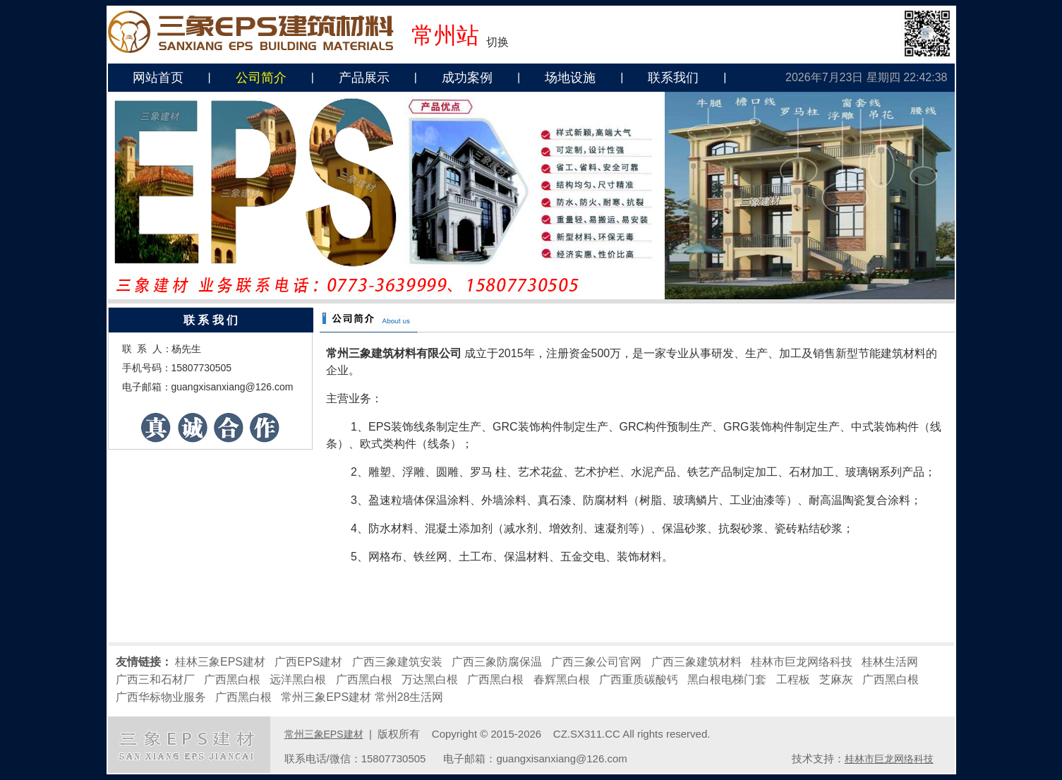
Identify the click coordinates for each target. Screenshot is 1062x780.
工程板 (793, 679)
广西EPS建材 (308, 662)
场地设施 (570, 78)
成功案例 (467, 78)
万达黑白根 (430, 679)
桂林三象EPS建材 (220, 662)
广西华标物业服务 (161, 697)
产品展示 (364, 78)
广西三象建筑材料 (696, 662)
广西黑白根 (232, 679)
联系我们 (673, 78)
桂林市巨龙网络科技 (801, 662)
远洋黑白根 (298, 679)
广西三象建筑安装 (397, 662)
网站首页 (158, 78)
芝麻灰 (836, 679)
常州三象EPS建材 (326, 697)
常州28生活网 (409, 697)
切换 (497, 42)
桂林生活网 (890, 662)
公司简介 (261, 78)
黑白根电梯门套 (726, 679)
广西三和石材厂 (155, 679)
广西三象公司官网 (596, 662)
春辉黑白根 (561, 679)
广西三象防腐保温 (497, 662)
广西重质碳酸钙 (638, 679)
